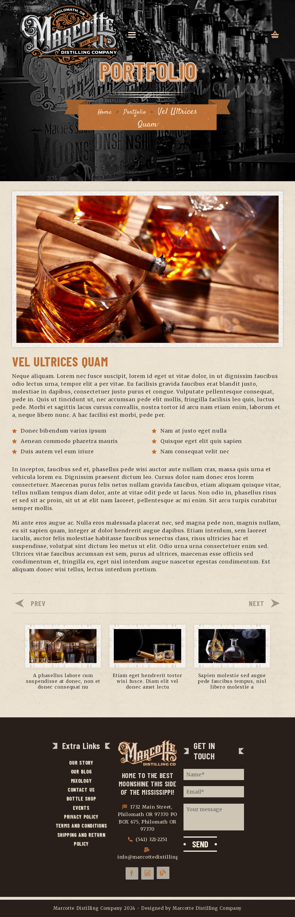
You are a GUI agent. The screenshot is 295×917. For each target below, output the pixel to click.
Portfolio (137, 111)
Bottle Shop (81, 799)
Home (100, 111)
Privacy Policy (81, 818)
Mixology (81, 781)
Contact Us (81, 790)
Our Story (81, 763)
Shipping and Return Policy (81, 841)
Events (81, 809)
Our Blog (81, 772)
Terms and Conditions (81, 827)
